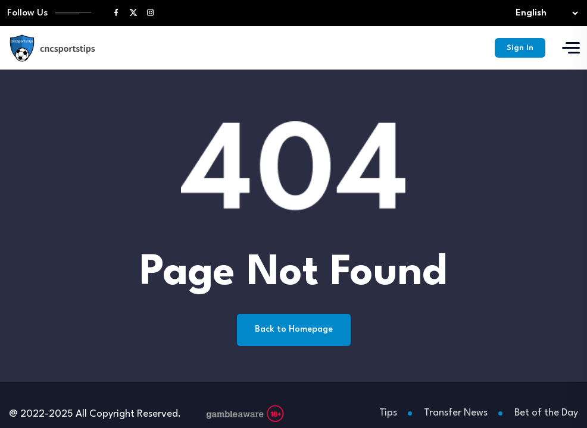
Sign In (520, 48)
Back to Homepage (294, 329)
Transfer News (456, 413)
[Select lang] (544, 13)
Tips (388, 413)
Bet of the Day (546, 413)
